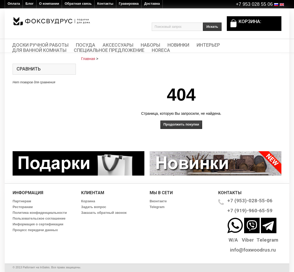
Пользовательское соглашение (39, 218)
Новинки (178, 45)
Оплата (14, 4)
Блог (29, 4)
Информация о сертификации (38, 224)
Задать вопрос (93, 207)
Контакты (105, 4)
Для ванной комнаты (39, 50)
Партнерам (22, 201)
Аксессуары (118, 45)
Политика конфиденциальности (40, 213)
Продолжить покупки (181, 124)
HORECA (161, 50)
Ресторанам (23, 207)
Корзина (88, 201)
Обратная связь (78, 4)
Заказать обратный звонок (104, 213)
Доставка (152, 4)
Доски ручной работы (40, 45)
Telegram (157, 207)
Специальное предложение (109, 50)
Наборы (150, 45)
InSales (45, 267)
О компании (49, 4)
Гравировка (129, 4)
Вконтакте (158, 201)
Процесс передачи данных (35, 230)
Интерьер (208, 45)
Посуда (85, 45)
